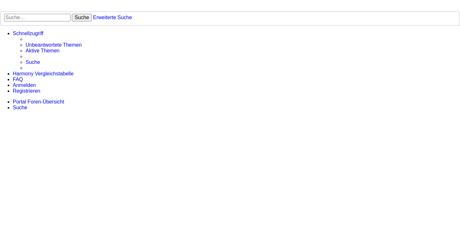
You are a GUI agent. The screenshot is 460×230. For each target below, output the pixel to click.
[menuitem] (54, 45)
